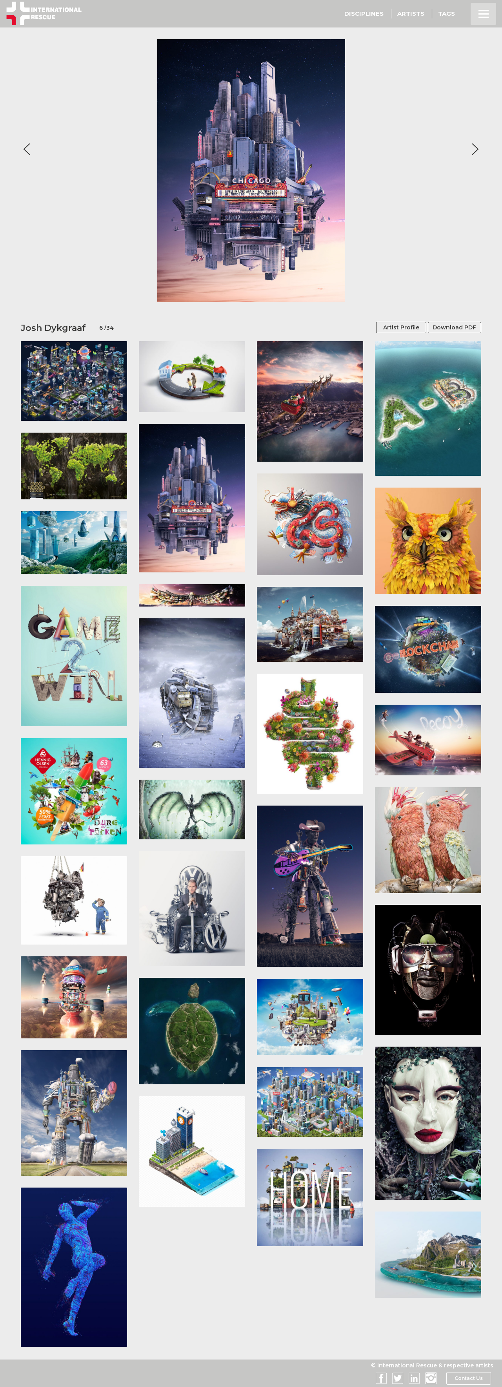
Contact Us (468, 1378)
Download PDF (451, 327)
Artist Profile (393, 327)
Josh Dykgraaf (53, 328)
